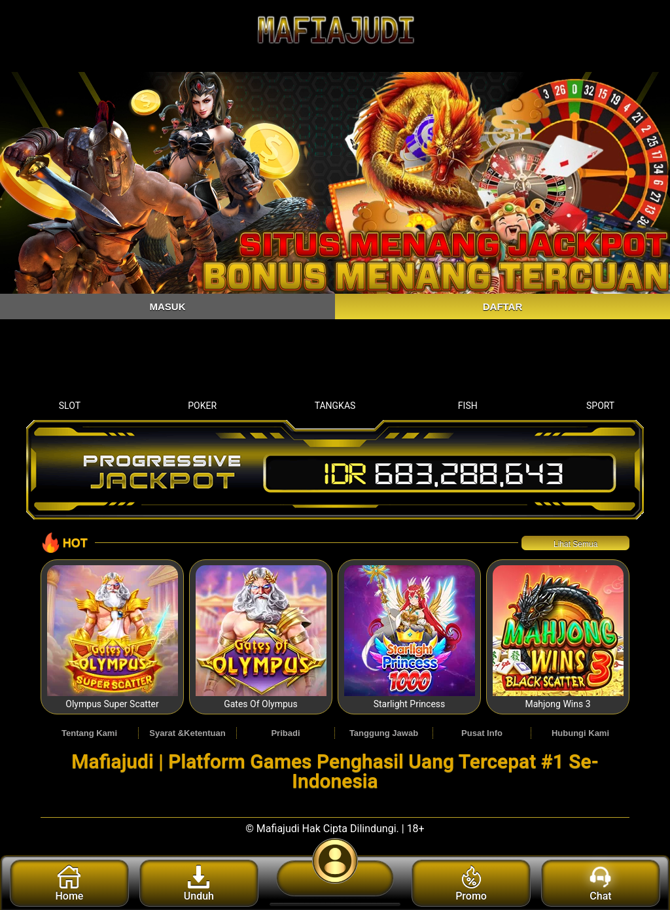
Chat (600, 884)
